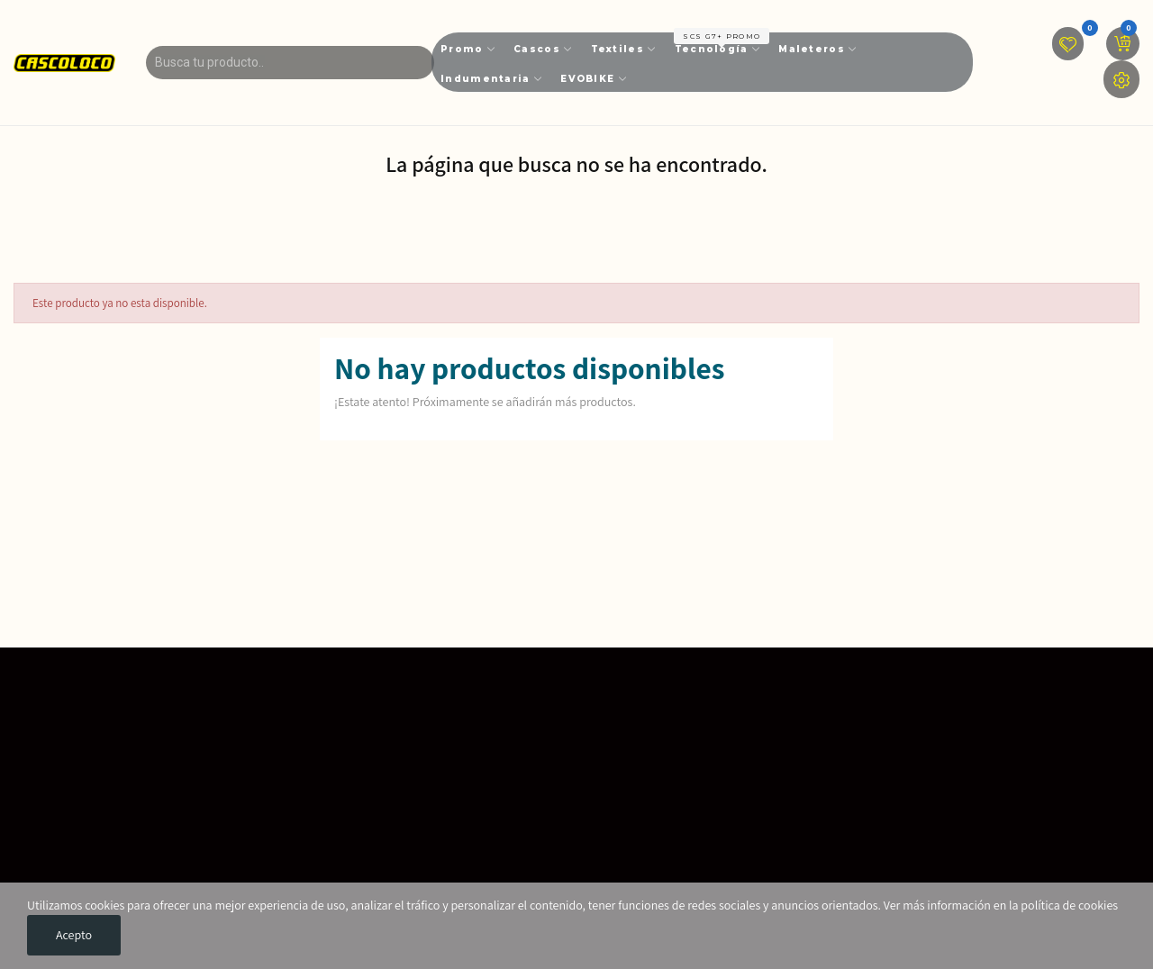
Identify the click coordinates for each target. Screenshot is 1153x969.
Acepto (74, 935)
